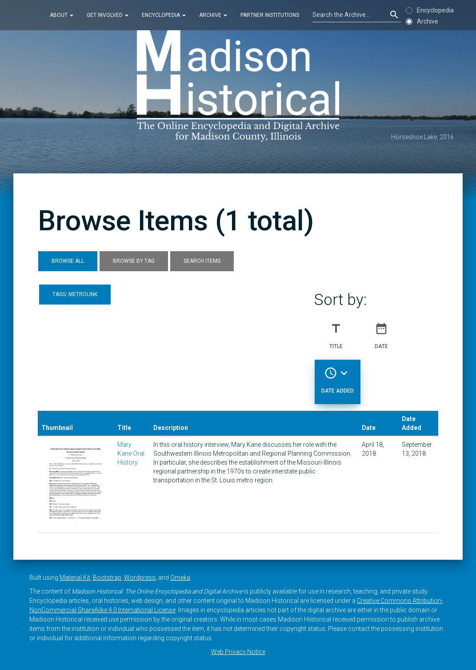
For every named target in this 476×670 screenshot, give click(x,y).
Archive (213, 15)
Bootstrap (107, 577)
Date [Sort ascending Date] (381, 332)
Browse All (68, 261)
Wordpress (140, 577)
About (61, 15)
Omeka (180, 577)
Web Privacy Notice (238, 651)
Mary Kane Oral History (130, 453)
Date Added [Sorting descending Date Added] (337, 376)
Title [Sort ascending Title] (336, 332)
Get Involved (107, 15)
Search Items (202, 261)
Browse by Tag (134, 261)
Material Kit (75, 577)
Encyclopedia (164, 15)
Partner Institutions (269, 15)
